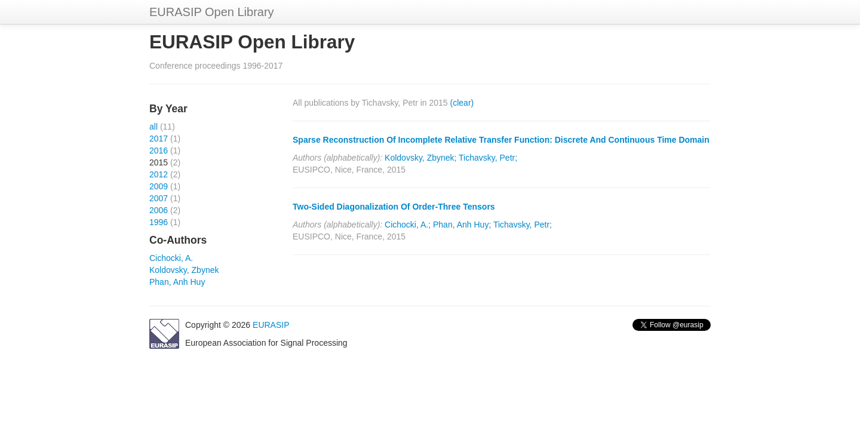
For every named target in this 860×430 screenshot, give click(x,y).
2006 (158, 210)
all (153, 126)
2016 (158, 150)
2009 (158, 186)
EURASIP (271, 325)
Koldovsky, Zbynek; (420, 157)
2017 (158, 138)
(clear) (462, 103)
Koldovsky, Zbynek (184, 270)
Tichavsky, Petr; (488, 157)
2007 (158, 198)
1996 (158, 222)
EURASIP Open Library (211, 12)
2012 (158, 174)
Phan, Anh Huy (177, 282)
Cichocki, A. (171, 258)
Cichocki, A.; (408, 224)
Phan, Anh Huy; (462, 224)
